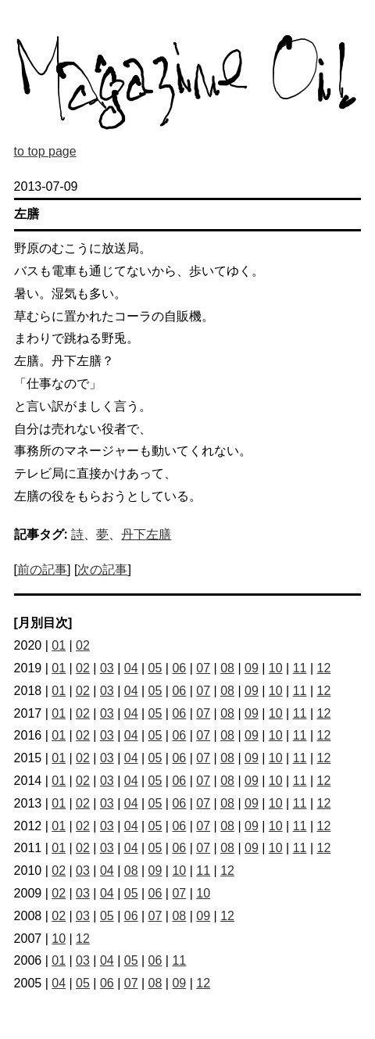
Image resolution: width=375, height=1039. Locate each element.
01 (59, 645)
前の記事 (42, 569)
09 (252, 668)
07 (203, 668)
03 (107, 668)
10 (276, 668)
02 (83, 645)
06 (179, 668)
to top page (45, 151)
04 (131, 668)
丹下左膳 (146, 534)
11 (300, 668)
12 (324, 668)
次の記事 (102, 569)
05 (155, 668)
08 (227, 668)
